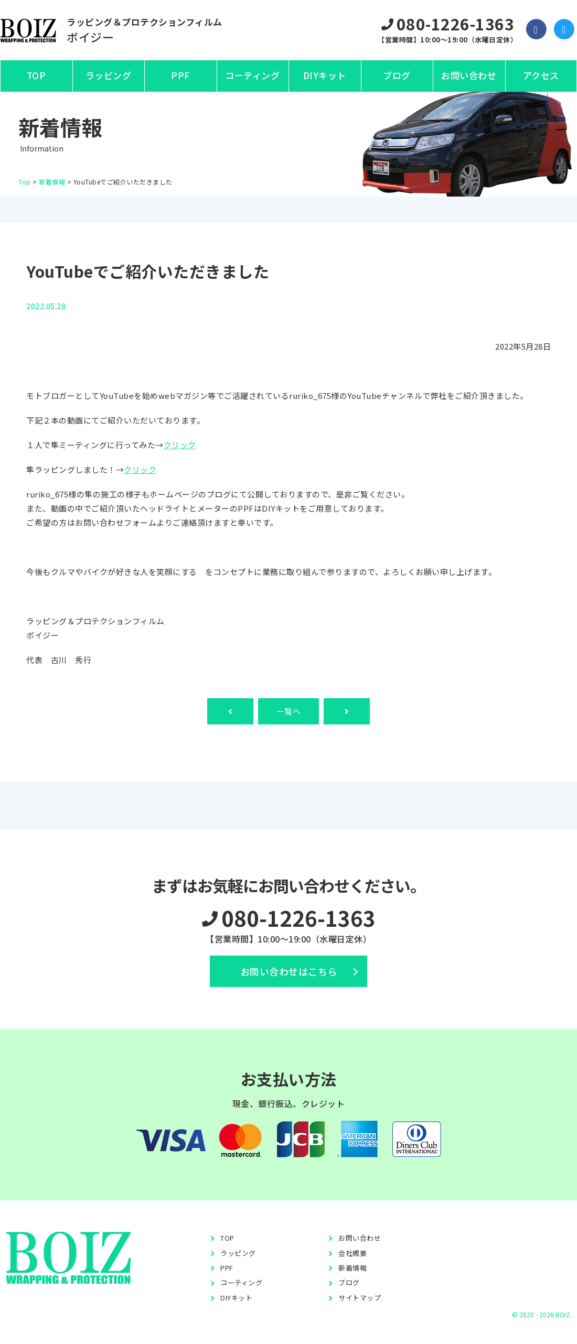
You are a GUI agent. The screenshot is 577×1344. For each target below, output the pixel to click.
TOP (36, 75)
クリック (180, 444)
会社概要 (352, 1253)
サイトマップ (359, 1298)
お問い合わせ (468, 75)
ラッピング (109, 75)
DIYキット (324, 75)
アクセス (541, 75)
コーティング (252, 75)
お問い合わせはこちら (288, 971)
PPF (180, 75)
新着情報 (352, 1268)
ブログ (397, 75)
